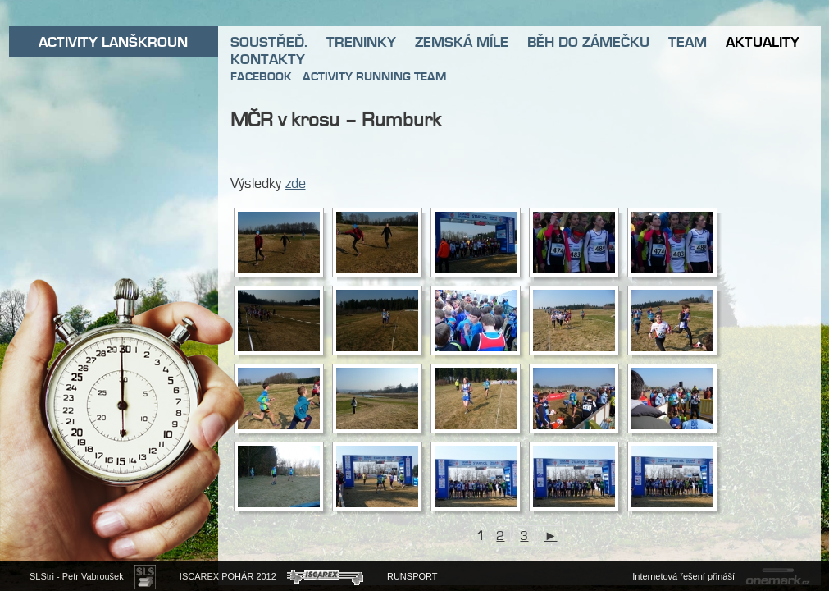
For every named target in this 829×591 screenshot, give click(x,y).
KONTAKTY (267, 59)
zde (295, 183)
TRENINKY (361, 42)
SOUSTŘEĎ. (268, 42)
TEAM (687, 42)
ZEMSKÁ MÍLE (461, 42)
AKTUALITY (762, 42)
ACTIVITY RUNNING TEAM (374, 76)
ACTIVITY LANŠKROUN (113, 42)
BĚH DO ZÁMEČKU (588, 42)
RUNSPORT (412, 576)
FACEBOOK (261, 76)
